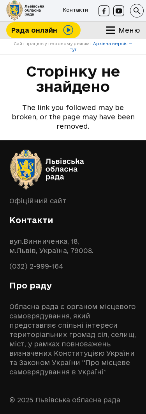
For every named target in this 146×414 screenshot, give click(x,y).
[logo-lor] (25, 10)
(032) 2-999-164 (36, 266)
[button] (137, 10)
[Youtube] (118, 10)
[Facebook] (104, 10)
